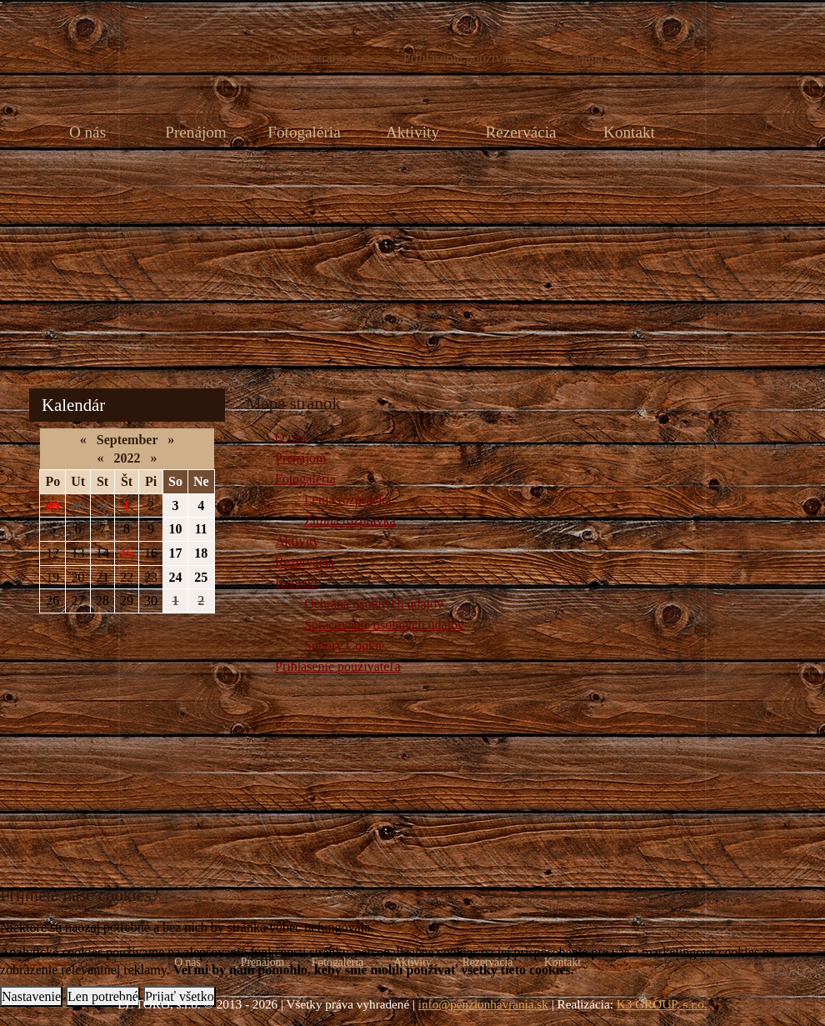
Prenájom (196, 132)
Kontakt (629, 132)
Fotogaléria (304, 132)
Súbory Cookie (344, 645)
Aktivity (412, 132)
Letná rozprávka (347, 500)
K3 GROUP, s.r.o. (662, 1004)
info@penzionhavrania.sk (483, 1004)
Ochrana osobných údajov (373, 604)
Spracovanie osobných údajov (384, 625)
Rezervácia (520, 132)
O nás (87, 132)
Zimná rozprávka (350, 520)
